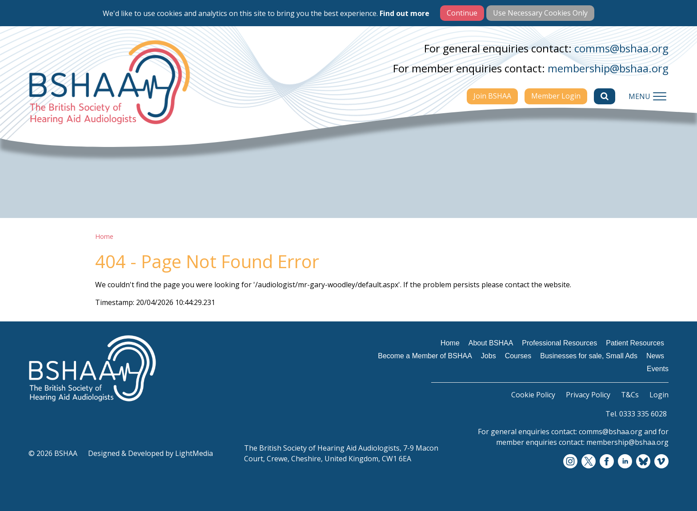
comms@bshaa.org (621, 48)
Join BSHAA (492, 96)
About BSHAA (491, 343)
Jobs (488, 356)
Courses (518, 356)
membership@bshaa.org (608, 68)
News (655, 356)
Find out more (404, 13)
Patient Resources (635, 343)
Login (659, 395)
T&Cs (630, 395)
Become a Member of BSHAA (425, 356)
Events (658, 368)
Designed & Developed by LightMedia (150, 453)
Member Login (556, 96)
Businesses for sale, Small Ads (588, 356)
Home (104, 236)
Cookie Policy (533, 395)
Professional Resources (559, 343)
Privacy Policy (588, 395)
